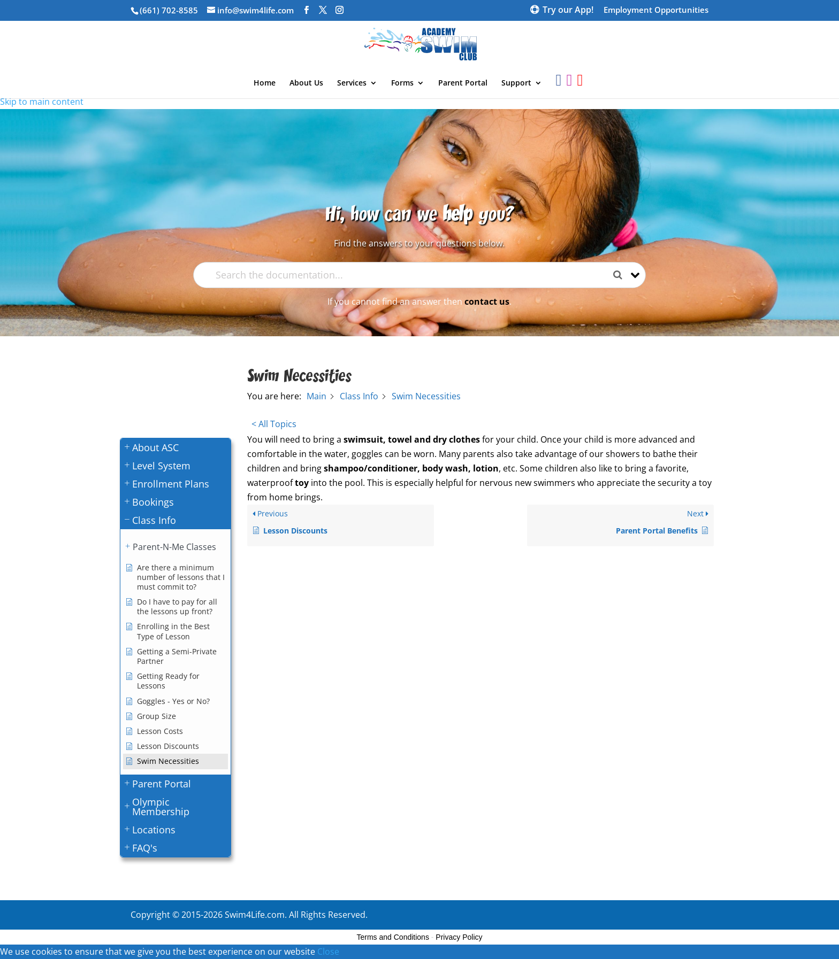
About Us (306, 83)
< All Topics (273, 424)
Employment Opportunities (656, 10)
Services (352, 83)
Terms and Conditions (393, 937)
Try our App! (568, 11)
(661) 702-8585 (169, 10)
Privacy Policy (459, 937)
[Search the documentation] (621, 275)
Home (265, 83)
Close (328, 951)
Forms (402, 83)
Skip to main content (41, 101)
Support (516, 83)
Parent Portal (462, 83)
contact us (486, 301)
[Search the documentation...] (410, 275)
